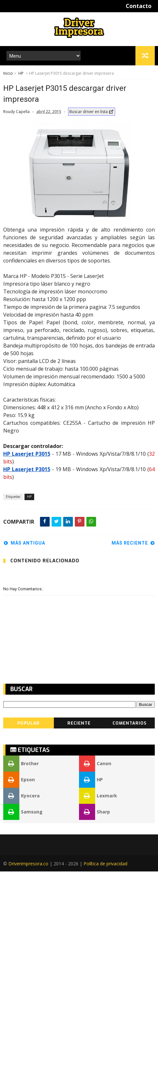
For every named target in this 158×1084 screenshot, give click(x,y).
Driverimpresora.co (28, 1076)
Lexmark (98, 1008)
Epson (19, 992)
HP (21, 73)
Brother (21, 976)
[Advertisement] (54, 121)
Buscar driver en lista (91, 144)
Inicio (8, 73)
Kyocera (21, 1008)
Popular (28, 935)
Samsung (23, 1024)
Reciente (79, 935)
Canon (95, 976)
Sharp (94, 1024)
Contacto (139, 6)
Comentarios (130, 935)
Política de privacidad (105, 1076)
